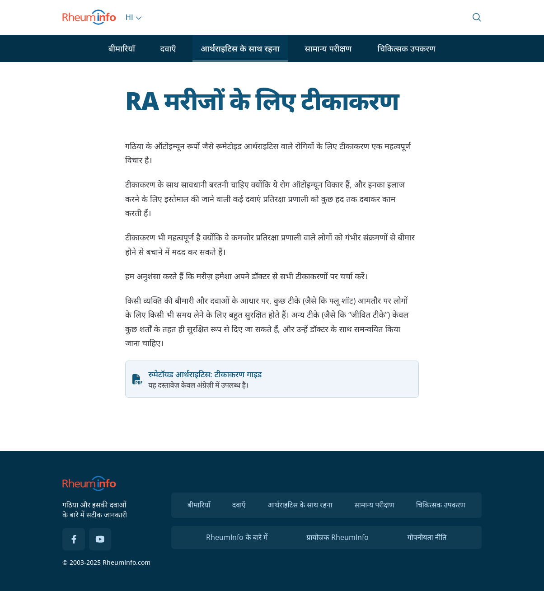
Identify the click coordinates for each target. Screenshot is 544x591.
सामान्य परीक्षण (328, 48)
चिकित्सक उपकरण (406, 48)
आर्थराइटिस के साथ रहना (240, 48)
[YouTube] (100, 539)
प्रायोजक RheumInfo (337, 537)
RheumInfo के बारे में (236, 537)
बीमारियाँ (121, 48)
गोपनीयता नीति (427, 537)
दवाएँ (168, 48)
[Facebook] (73, 539)
